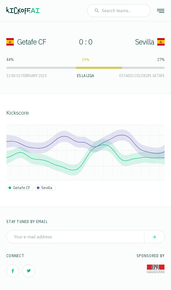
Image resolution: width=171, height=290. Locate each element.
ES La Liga (85, 76)
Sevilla (150, 42)
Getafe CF (26, 42)
